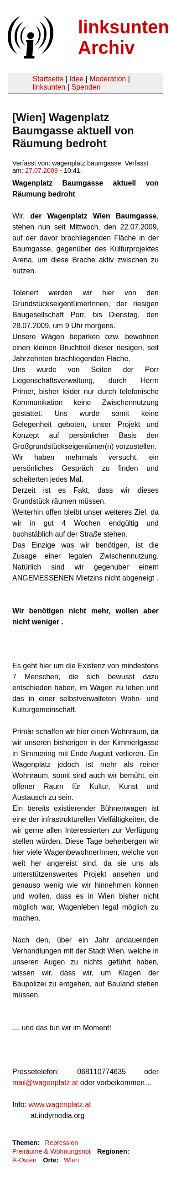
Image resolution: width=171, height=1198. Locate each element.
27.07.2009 (41, 170)
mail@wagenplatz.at (45, 1082)
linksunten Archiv (123, 37)
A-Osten (24, 1160)
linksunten (48, 87)
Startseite (47, 79)
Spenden (85, 87)
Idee (76, 79)
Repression (61, 1142)
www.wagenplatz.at (60, 1104)
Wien (71, 1160)
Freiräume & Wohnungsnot (51, 1151)
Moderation (107, 79)
